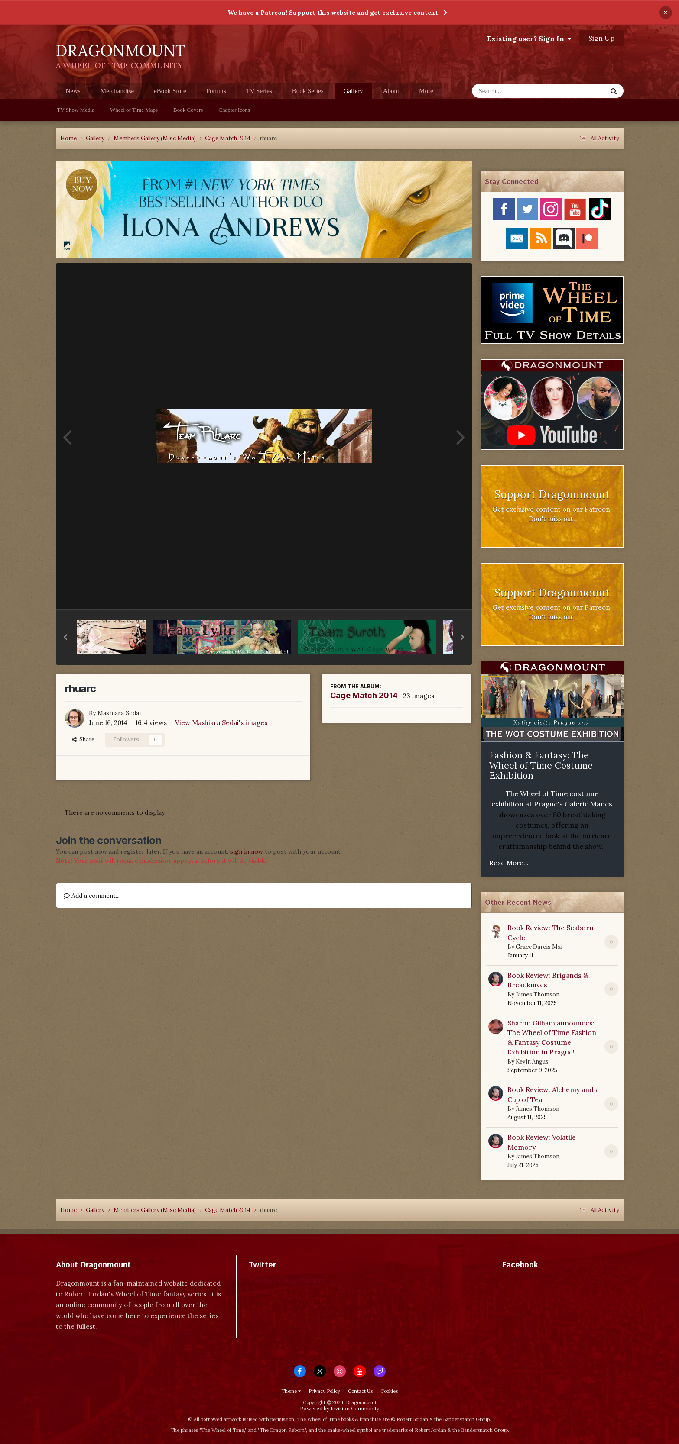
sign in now (246, 851)
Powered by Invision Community (339, 1408)
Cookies (389, 1391)
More (426, 90)
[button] (65, 637)
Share (83, 739)
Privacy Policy (324, 1391)
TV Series (259, 90)
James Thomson (537, 994)
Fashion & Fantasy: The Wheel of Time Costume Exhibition (541, 765)
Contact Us (360, 1391)
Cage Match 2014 (364, 695)
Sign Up (601, 38)
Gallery (353, 93)
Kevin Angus (532, 1061)
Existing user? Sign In (529, 38)
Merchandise (117, 90)
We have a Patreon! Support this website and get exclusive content (332, 12)
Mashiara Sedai (119, 713)
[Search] (517, 91)
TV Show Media (75, 109)
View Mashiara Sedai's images (221, 723)
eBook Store (170, 90)
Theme (291, 1391)
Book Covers (188, 109)
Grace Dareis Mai (539, 947)
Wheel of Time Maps (134, 109)
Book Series (308, 90)
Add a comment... (92, 895)
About (391, 90)
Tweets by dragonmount (287, 1280)
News (73, 90)
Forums (216, 90)
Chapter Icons (234, 109)
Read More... (509, 863)
